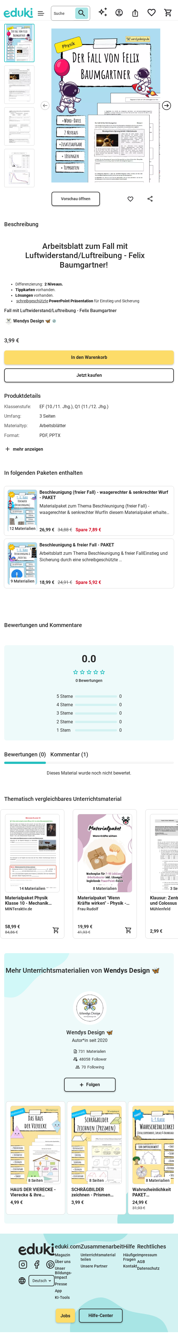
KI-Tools (62, 1297)
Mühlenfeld (160, 909)
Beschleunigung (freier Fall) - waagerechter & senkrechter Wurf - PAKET (103, 495)
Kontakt (130, 1266)
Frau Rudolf (88, 909)
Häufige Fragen (130, 1257)
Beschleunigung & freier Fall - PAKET (76, 545)
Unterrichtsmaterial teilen (98, 1257)
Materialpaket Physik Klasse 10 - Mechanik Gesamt (26, 900)
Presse (61, 1284)
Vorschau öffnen (75, 199)
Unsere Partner (94, 1266)
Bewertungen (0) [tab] (25, 754)
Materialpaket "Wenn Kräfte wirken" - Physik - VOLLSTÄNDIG (102, 900)
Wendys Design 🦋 (32, 321)
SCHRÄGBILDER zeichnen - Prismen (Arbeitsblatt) (90, 1192)
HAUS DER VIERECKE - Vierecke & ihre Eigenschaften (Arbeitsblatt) (33, 1192)
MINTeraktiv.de (18, 909)
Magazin (62, 1255)
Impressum (147, 1255)
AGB (141, 1261)
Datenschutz (148, 1268)
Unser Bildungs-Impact (63, 1273)
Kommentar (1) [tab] (69, 754)
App (58, 1290)
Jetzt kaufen (89, 375)
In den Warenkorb (89, 357)
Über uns (63, 1261)
